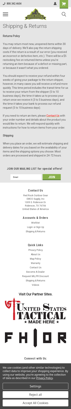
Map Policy (35, 258)
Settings (35, 386)
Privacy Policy (35, 250)
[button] (35, 310)
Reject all (35, 395)
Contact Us (35, 267)
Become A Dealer (35, 272)
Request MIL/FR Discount (35, 276)
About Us (35, 254)
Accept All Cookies (35, 403)
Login (30, 227)
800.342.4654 (12, 3)
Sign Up (40, 227)
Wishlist (35, 222)
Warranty (35, 263)
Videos (35, 285)
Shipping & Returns (35, 231)
